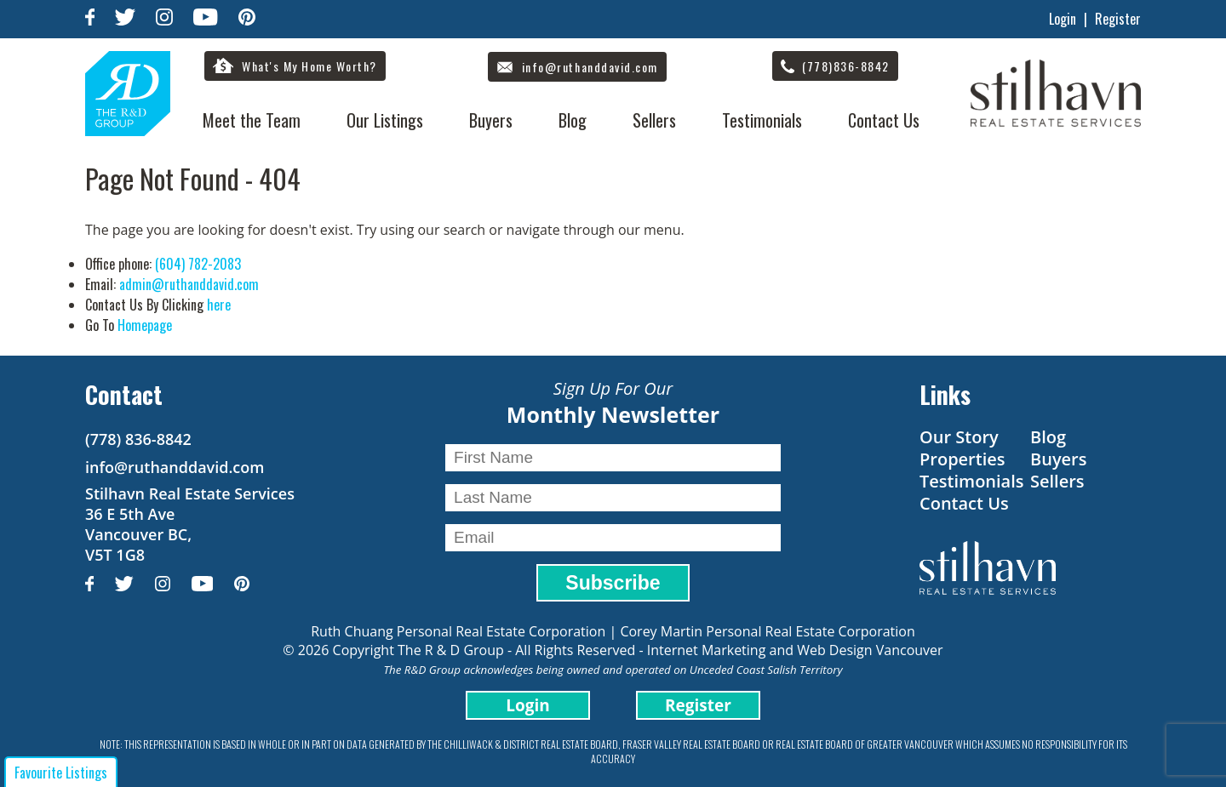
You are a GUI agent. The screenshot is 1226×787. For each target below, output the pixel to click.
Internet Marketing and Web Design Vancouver (795, 650)
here (219, 304)
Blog (573, 120)
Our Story (959, 436)
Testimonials (762, 120)
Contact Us (884, 120)
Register (1118, 19)
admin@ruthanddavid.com (189, 284)
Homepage (144, 325)
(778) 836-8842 (138, 439)
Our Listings (385, 120)
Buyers (491, 120)
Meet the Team (252, 120)
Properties (962, 459)
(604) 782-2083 (198, 264)
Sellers (654, 120)
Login (1062, 19)
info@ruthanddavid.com (174, 467)
